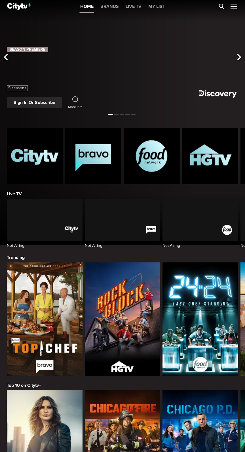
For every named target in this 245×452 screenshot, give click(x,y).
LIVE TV (133, 6)
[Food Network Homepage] (152, 156)
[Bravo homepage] (93, 156)
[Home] (19, 6)
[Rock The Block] (122, 319)
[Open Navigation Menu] (233, 6)
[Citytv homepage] (35, 156)
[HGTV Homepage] (210, 156)
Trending (16, 257)
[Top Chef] (45, 319)
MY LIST (156, 6)
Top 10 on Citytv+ (24, 385)
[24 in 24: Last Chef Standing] (200, 319)
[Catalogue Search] (221, 6)
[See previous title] (6, 57)
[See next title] (239, 57)
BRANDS (109, 6)
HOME (87, 6)
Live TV (14, 194)
